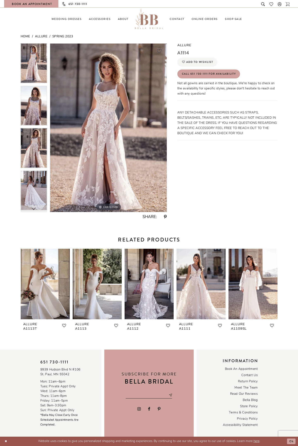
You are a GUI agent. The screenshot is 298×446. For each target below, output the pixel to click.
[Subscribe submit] (173, 395)
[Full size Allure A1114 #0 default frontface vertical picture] (108, 128)
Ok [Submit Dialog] (291, 441)
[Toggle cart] (288, 3)
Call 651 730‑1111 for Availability (212, 76)
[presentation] (45, 284)
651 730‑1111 (54, 362)
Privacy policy (247, 418)
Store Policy (249, 406)
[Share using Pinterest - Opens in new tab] (165, 217)
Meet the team (246, 387)
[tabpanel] (34, 64)
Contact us (249, 375)
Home (25, 36)
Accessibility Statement (240, 425)
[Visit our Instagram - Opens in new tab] (139, 409)
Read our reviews (244, 394)
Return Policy (248, 381)
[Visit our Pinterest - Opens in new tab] (159, 409)
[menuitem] (66, 19)
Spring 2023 (62, 36)
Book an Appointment (241, 369)
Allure (41, 36)
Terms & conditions (243, 412)
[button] (280, 3)
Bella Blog (250, 400)
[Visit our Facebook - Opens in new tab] (149, 409)
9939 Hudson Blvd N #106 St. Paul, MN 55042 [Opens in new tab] (60, 372)
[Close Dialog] (6, 441)
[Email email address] (149, 395)
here (257, 441)
